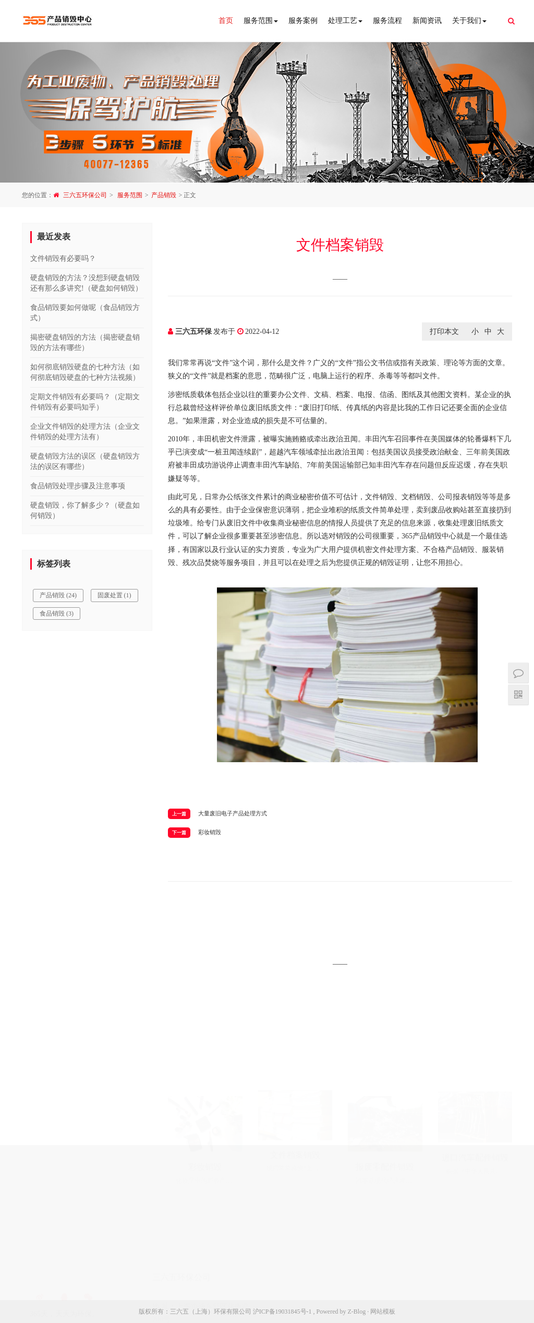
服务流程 (387, 21)
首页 (226, 21)
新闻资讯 (427, 21)
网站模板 (382, 1311)
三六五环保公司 (85, 195)
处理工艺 (345, 21)
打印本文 (444, 331)
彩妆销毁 (209, 832)
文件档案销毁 (340, 245)
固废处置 (114, 595)
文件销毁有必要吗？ (63, 258)
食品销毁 (57, 613)
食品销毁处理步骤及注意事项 (77, 486)
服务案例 (303, 21)
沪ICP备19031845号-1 (282, 1311)
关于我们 (469, 21)
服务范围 (261, 21)
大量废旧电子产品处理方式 (232, 813)
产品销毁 (163, 195)
